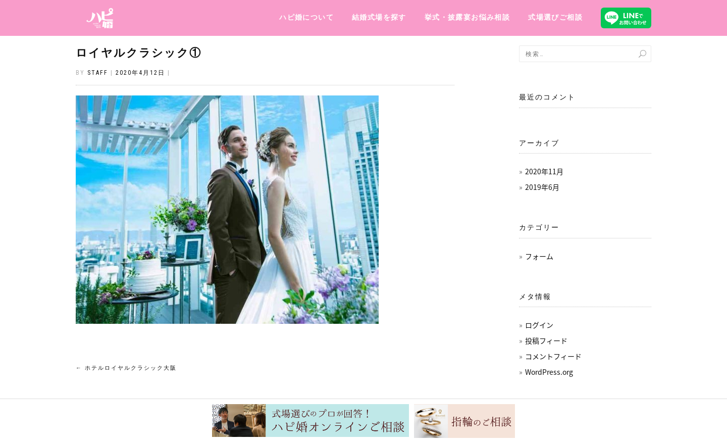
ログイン (539, 325)
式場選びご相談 (555, 17)
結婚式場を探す (379, 17)
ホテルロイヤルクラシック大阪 (126, 368)
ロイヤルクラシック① (138, 52)
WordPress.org (549, 372)
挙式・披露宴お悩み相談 (467, 17)
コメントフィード (553, 356)
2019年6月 (542, 187)
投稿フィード (546, 340)
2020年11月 (544, 171)
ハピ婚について (306, 17)
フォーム (539, 256)
